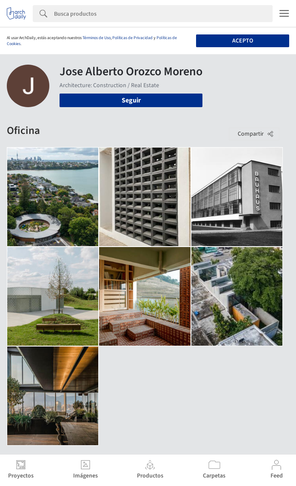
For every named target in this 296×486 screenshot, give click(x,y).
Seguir (131, 100)
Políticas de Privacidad (132, 38)
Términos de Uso (97, 38)
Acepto (242, 41)
